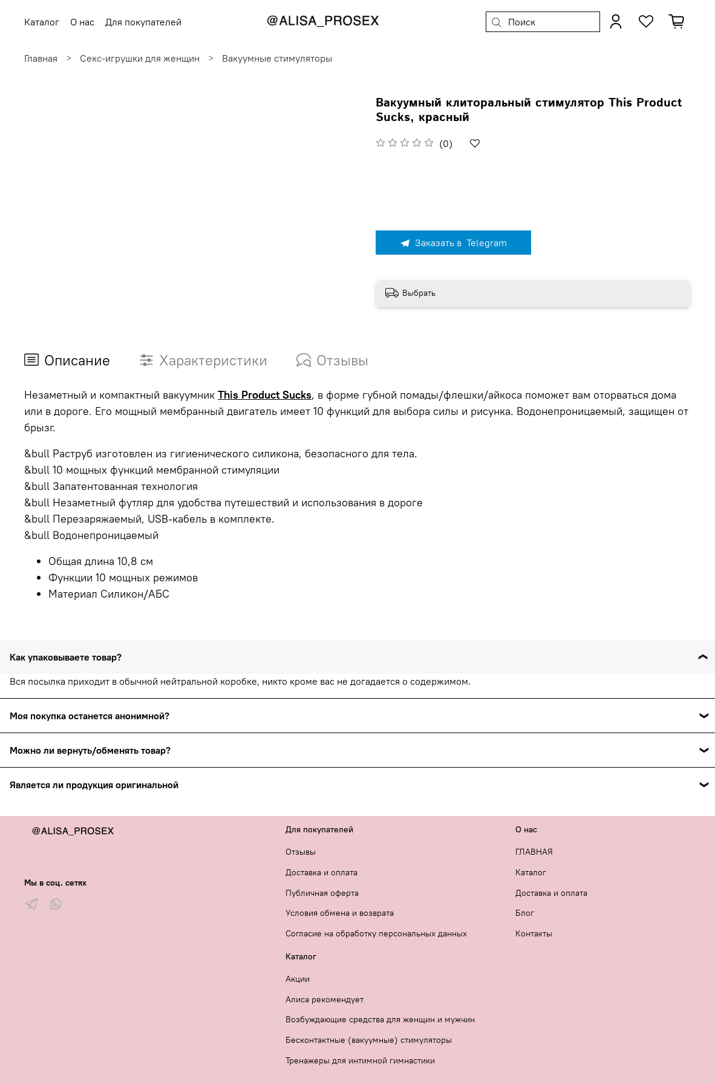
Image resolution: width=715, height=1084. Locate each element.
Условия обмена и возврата (340, 912)
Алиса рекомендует (325, 999)
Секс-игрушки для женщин (140, 58)
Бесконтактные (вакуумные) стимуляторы (369, 1039)
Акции (298, 978)
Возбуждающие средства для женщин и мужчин (380, 1019)
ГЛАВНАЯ (534, 851)
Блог (524, 912)
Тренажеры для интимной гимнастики (360, 1060)
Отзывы (301, 851)
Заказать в (453, 243)
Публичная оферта (322, 892)
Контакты (533, 933)
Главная (40, 58)
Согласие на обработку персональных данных (376, 933)
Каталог (530, 872)
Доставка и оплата (322, 872)
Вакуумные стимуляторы (277, 58)
